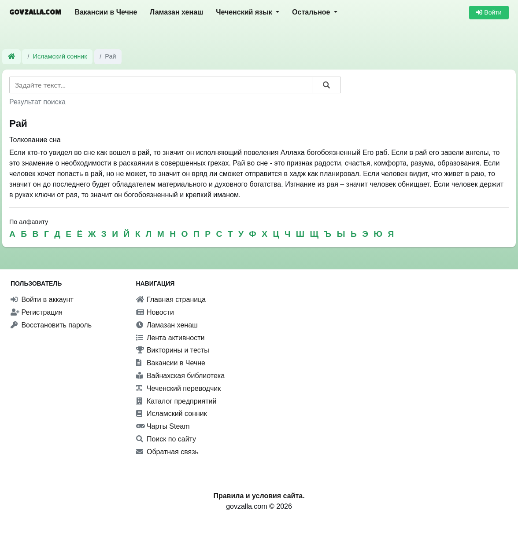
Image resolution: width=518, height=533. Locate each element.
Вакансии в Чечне (105, 12)
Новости (155, 312)
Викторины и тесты (172, 350)
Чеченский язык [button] (245, 12)
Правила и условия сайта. (258, 496)
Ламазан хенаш (176, 12)
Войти (488, 12)
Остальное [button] (312, 12)
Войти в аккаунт (42, 299)
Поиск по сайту (166, 439)
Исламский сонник (60, 56)
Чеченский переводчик (178, 388)
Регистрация (37, 312)
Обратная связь (167, 452)
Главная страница (171, 299)
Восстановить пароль (51, 325)
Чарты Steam (163, 426)
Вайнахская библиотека (180, 375)
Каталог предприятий (176, 401)
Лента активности (170, 338)
